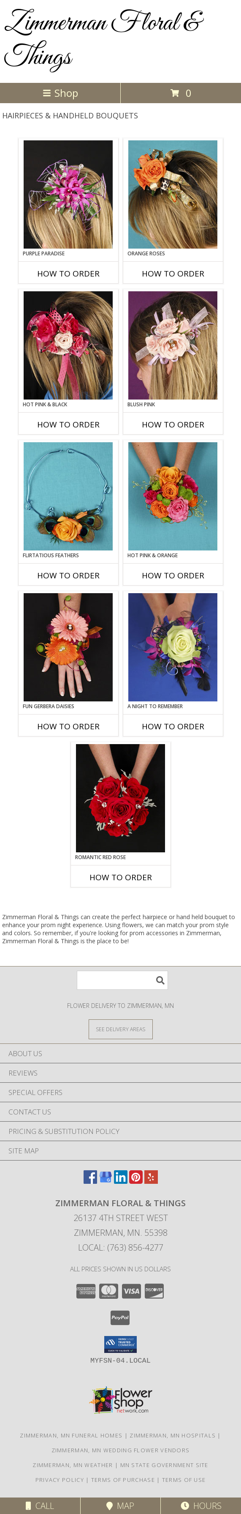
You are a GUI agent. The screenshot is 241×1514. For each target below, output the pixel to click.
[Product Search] (122, 980)
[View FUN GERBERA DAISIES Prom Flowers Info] (68, 647)
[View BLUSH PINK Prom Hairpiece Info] (172, 345)
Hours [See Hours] (201, 1505)
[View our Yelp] (151, 1181)
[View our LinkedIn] (120, 1181)
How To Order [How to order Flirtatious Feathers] (68, 575)
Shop (60, 93)
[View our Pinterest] (136, 1181)
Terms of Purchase (123, 1480)
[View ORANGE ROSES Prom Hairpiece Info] (172, 194)
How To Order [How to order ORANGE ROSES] (173, 273)
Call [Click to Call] (40, 1505)
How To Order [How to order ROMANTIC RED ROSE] (120, 877)
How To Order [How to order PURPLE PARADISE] (68, 273)
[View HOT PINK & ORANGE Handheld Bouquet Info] (172, 496)
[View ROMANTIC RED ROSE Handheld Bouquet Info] (120, 798)
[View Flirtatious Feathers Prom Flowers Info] (68, 496)
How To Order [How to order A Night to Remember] (173, 726)
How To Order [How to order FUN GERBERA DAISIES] (68, 726)
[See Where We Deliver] (121, 1029)
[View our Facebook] (90, 1181)
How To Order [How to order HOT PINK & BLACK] (68, 424)
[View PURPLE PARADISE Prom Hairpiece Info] (68, 194)
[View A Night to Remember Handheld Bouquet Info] (172, 647)
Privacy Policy (59, 1480)
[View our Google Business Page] (105, 1181)
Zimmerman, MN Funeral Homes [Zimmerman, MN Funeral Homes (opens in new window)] (71, 1435)
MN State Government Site (164, 1465)
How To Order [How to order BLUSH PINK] (173, 424)
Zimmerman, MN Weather (72, 1465)
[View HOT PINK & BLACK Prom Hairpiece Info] (68, 345)
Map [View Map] (120, 1505)
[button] (120, 1344)
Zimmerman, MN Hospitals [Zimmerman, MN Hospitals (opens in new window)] (173, 1435)
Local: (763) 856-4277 (120, 1247)
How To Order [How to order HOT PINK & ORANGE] (173, 575)
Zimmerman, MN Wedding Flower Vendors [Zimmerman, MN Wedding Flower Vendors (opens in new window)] (120, 1450)
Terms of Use (184, 1480)
